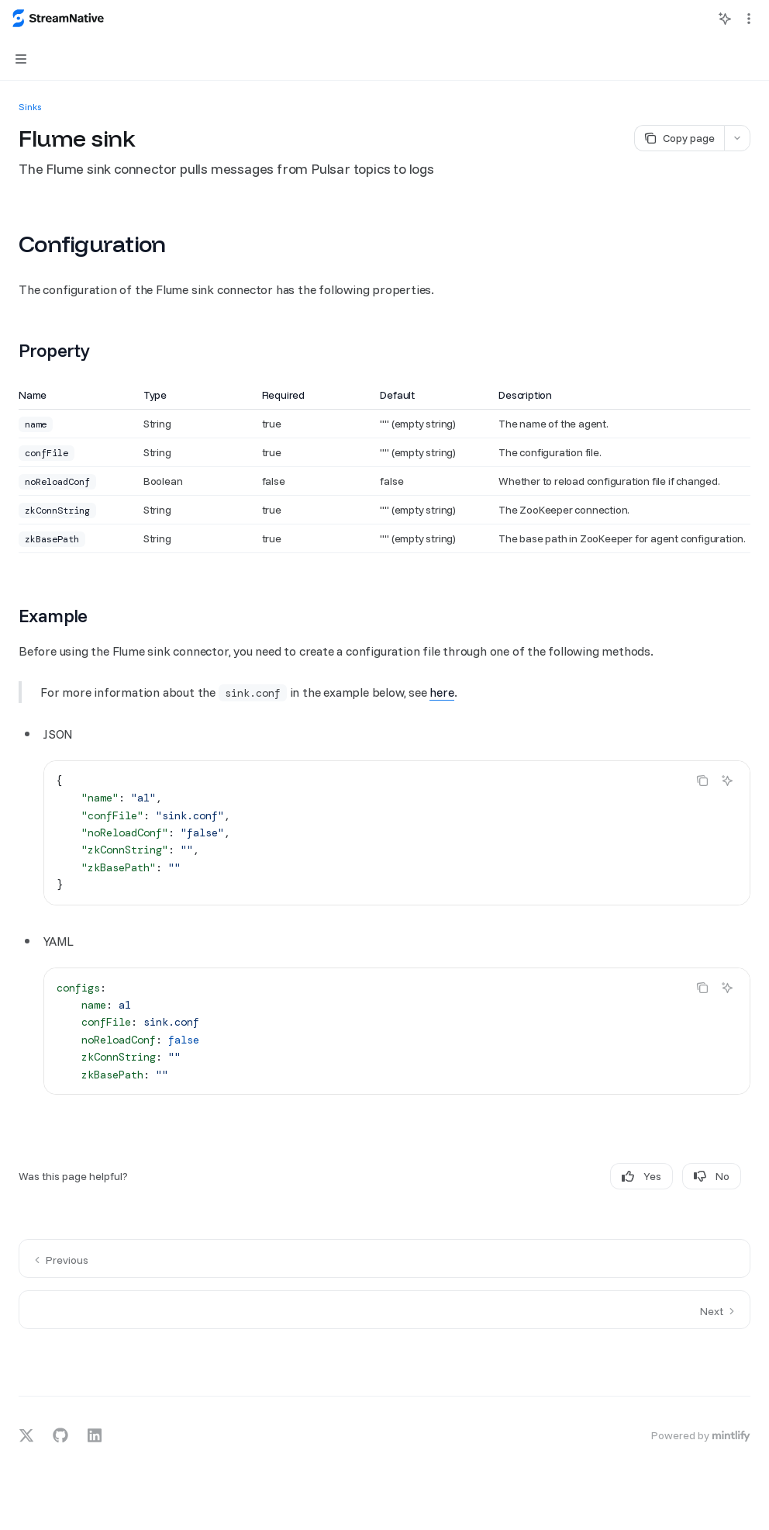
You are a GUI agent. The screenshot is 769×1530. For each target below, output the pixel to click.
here (441, 692)
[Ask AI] (727, 780)
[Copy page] (679, 138)
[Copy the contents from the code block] (702, 780)
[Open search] (696, 18)
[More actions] (749, 18)
